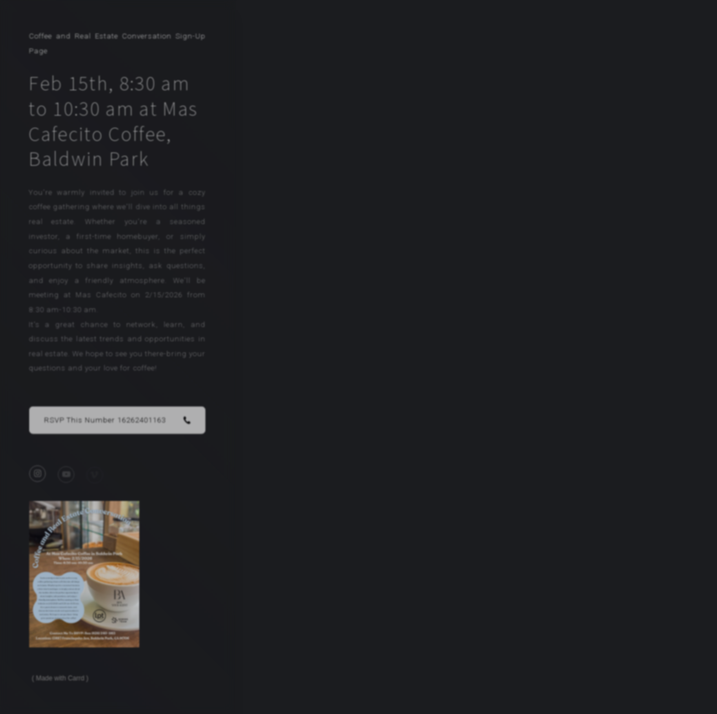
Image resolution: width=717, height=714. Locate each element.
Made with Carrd (60, 678)
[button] (117, 421)
